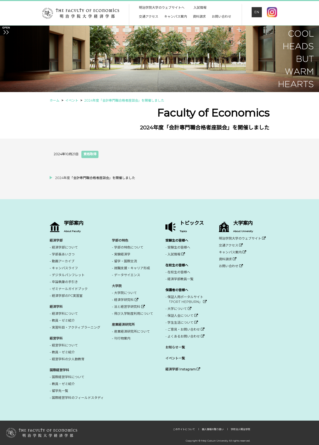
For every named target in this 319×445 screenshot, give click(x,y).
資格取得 (89, 154)
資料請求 (199, 16)
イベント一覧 (175, 358)
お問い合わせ (221, 16)
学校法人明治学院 (240, 429)
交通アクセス (148, 16)
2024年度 (62, 178)
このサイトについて (184, 429)
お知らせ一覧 (175, 347)
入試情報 (199, 8)
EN (256, 12)
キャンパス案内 (175, 16)
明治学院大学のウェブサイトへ (162, 8)
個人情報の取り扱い (213, 429)
